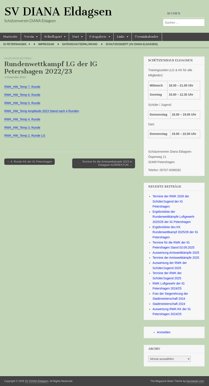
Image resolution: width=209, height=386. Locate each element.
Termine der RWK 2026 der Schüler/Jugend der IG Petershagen (171, 201)
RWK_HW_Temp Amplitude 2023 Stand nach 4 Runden (41, 111)
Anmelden (163, 332)
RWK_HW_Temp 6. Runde (22, 94)
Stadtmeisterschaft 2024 (169, 304)
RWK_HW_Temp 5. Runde (22, 103)
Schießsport (53, 37)
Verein (29, 37)
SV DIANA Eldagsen (58, 11)
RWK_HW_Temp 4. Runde (22, 119)
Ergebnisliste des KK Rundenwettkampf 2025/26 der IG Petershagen (175, 232)
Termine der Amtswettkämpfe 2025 (176, 257)
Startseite (10, 37)
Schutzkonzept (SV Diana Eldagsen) (132, 44)
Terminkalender (147, 37)
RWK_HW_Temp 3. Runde (22, 127)
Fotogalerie (97, 37)
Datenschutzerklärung (79, 44)
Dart (75, 37)
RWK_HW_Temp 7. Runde (22, 86)
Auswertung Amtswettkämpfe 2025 (176, 252)
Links (121, 37)
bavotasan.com (195, 381)
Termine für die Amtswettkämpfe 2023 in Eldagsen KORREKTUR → (107, 163)
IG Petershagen (14, 44)
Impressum (46, 44)
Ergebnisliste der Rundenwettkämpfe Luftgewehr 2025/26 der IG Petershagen (174, 217)
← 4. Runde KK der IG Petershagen (29, 161)
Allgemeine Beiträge (18, 58)
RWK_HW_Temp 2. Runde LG (24, 135)
